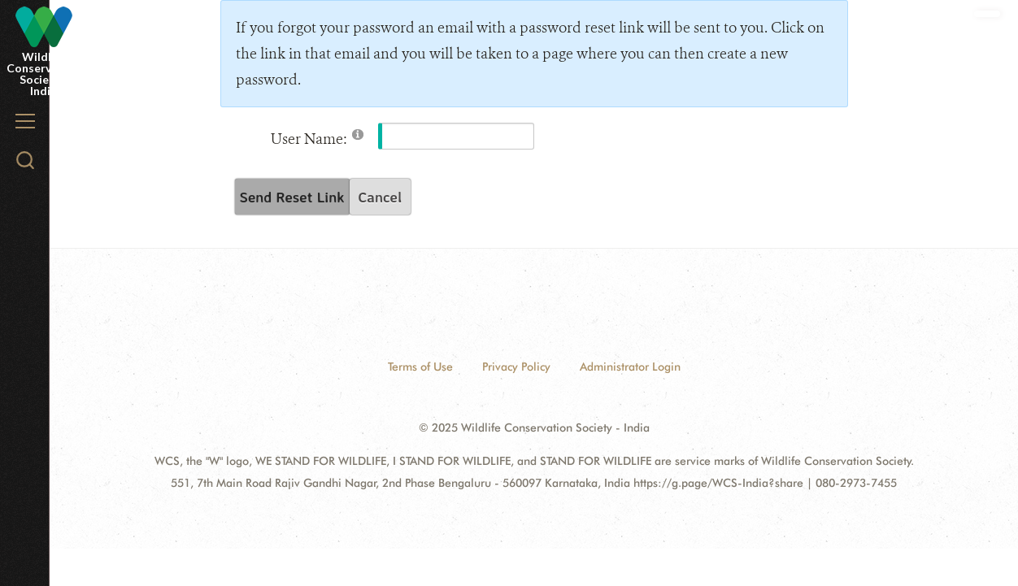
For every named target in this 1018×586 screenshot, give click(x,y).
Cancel (380, 197)
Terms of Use (420, 366)
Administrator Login (630, 366)
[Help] (357, 134)
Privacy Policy (516, 366)
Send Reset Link (292, 197)
